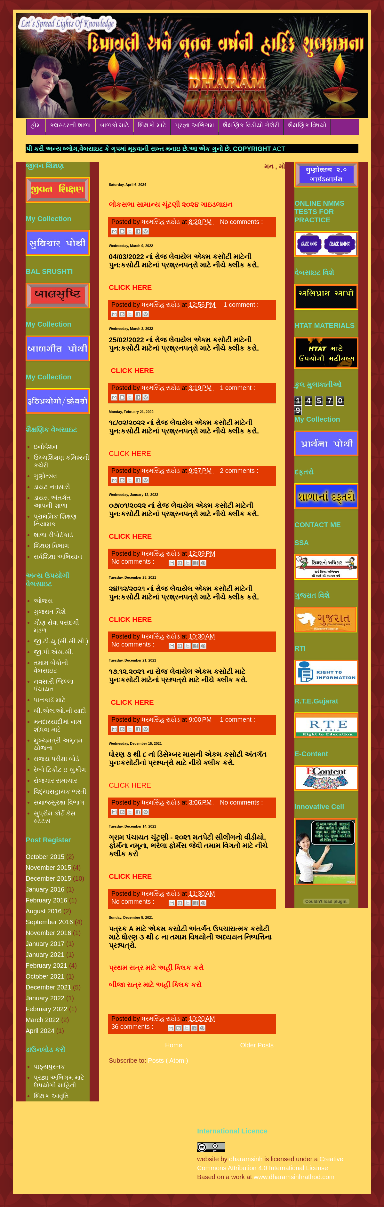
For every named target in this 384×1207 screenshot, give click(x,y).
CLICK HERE (130, 453)
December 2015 (48, 878)
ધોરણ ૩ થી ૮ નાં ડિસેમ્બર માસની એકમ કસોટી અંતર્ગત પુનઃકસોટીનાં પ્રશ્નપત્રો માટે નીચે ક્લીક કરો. (188, 758)
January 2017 (45, 943)
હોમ (35, 125)
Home (173, 1045)
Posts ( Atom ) (168, 1060)
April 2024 (40, 1030)
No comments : (241, 221)
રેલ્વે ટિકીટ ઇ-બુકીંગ (60, 769)
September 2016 (49, 921)
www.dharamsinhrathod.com (294, 1176)
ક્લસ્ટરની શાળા (70, 125)
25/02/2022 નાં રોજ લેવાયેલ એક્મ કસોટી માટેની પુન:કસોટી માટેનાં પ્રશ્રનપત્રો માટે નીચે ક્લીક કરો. (184, 344)
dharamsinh (246, 1159)
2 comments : (239, 470)
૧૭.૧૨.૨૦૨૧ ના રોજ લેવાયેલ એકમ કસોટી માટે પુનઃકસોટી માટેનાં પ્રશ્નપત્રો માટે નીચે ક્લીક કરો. (178, 676)
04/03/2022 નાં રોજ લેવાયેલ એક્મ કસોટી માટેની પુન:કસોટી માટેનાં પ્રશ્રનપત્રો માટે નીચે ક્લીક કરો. (184, 261)
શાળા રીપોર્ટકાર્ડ (53, 534)
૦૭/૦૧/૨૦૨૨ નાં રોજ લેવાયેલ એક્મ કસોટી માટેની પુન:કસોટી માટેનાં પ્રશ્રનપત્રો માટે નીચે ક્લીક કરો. (184, 510)
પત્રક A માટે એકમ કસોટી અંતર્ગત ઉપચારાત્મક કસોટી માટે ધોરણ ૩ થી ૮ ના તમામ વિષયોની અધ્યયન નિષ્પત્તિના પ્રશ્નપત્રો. (190, 937)
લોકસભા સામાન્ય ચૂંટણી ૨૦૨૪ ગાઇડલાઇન (170, 205)
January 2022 (45, 998)
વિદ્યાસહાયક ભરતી (60, 791)
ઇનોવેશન (46, 446)
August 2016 (43, 911)
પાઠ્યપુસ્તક (49, 1066)
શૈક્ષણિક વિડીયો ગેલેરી (251, 125)
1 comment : (241, 304)
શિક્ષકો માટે (152, 125)
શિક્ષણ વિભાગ (51, 545)
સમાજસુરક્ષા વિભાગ (59, 802)
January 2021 (45, 954)
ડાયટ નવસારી (52, 486)
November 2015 (48, 867)
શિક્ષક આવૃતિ (51, 1096)
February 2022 (46, 1008)
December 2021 (48, 987)
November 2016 (48, 932)
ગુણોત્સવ (45, 476)
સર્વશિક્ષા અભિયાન (58, 556)
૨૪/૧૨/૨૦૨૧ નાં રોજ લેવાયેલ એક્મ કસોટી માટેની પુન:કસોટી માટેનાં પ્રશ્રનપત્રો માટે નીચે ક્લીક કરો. (184, 593)
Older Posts (257, 1045)
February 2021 (46, 965)
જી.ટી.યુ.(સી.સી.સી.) (61, 641)
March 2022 (43, 1019)
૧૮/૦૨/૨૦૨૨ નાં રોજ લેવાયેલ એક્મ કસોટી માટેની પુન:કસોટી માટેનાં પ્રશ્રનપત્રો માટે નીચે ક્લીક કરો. (184, 427)
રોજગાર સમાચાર (55, 780)
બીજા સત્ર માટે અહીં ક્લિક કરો (155, 985)
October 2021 (45, 976)
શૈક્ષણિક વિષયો (307, 125)
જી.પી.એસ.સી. (53, 651)
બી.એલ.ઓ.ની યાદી (60, 710)
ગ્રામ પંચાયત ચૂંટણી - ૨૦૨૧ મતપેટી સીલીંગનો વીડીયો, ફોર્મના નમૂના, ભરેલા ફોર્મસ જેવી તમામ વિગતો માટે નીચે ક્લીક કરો (188, 845)
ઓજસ (43, 600)
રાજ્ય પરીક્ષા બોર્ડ (56, 758)
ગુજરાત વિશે (50, 611)
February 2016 (46, 900)
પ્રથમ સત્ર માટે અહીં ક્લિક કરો (156, 968)
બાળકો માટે (114, 125)
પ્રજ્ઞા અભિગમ (194, 125)
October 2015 (45, 856)
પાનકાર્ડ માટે (50, 699)
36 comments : (133, 1026)
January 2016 (45, 889)
